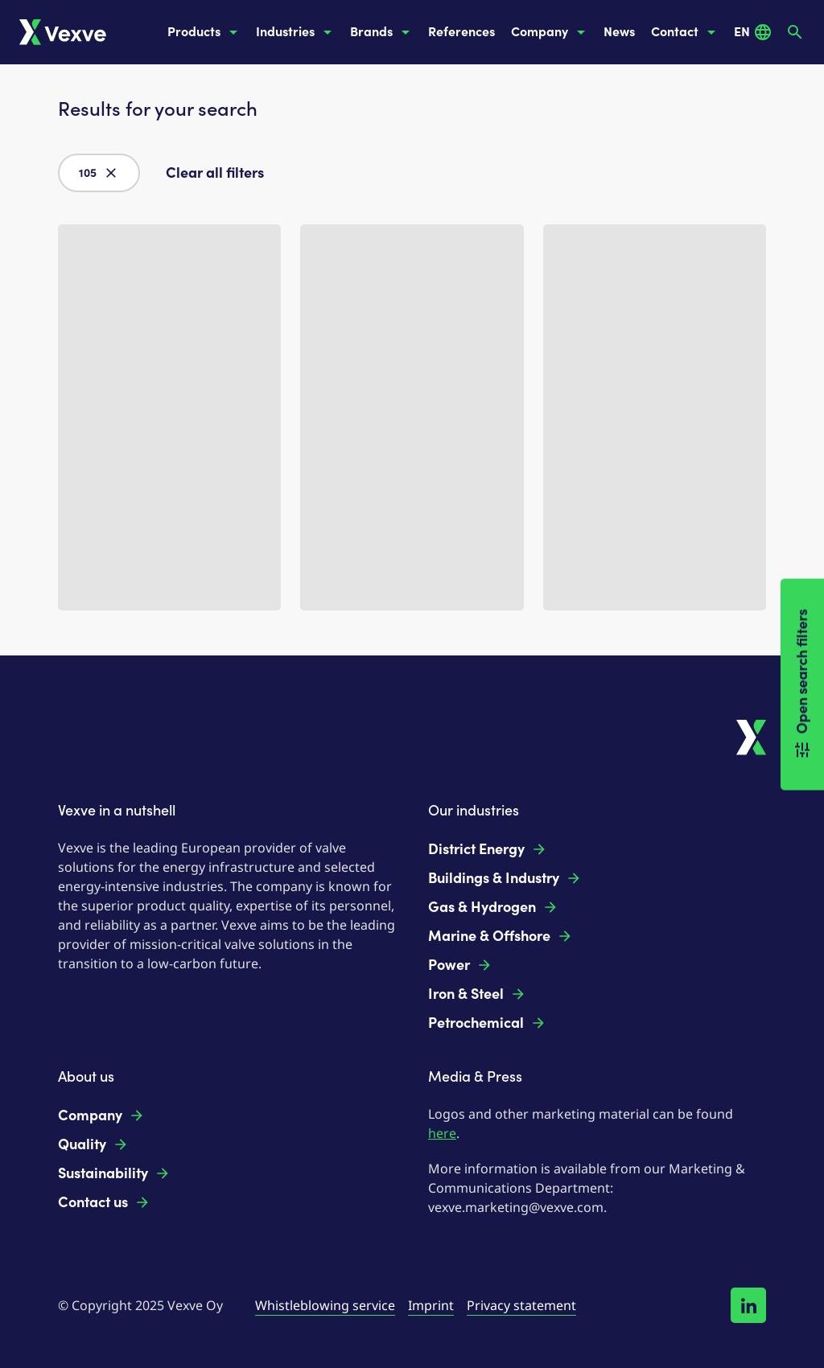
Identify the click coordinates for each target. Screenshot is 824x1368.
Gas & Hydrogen (493, 907)
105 (99, 173)
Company (551, 32)
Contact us (104, 1202)
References (461, 31)
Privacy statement (521, 1305)
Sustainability (114, 1173)
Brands (382, 32)
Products (205, 32)
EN (753, 32)
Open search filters (802, 684)
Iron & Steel (477, 994)
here (442, 1133)
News (619, 31)
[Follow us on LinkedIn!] (748, 1305)
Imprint (431, 1305)
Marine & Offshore (500, 936)
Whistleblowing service (325, 1305)
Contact (686, 32)
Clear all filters (215, 173)
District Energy (487, 849)
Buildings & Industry (505, 878)
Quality (93, 1144)
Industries (296, 32)
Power (460, 965)
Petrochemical (487, 1023)
